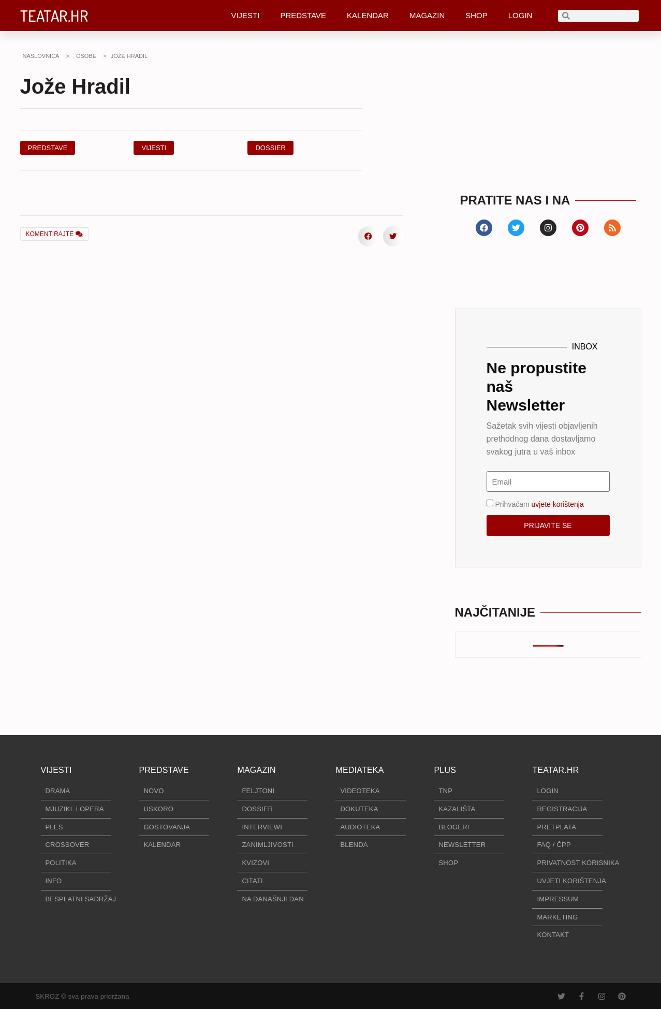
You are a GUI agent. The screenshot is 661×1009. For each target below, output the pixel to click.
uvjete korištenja (558, 504)
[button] (270, 148)
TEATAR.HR (54, 15)
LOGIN (520, 15)
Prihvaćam (539, 504)
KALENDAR (368, 15)
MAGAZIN (427, 15)
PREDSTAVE (303, 15)
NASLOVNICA (41, 56)
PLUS (445, 770)
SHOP (476, 15)
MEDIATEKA (359, 770)
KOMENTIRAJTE (54, 234)
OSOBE (86, 56)
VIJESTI (245, 15)
